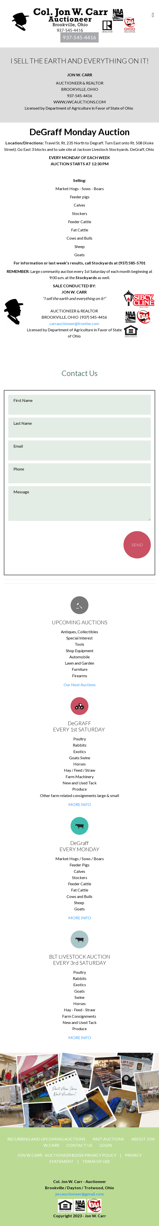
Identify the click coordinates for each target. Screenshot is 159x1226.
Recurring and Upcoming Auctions (46, 1139)
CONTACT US (79, 1145)
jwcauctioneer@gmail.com (79, 1193)
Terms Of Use (96, 1161)
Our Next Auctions (80, 684)
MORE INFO (79, 804)
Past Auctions (108, 1139)
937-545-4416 (79, 37)
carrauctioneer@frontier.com (74, 323)
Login (106, 1145)
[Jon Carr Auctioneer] (73, 19)
